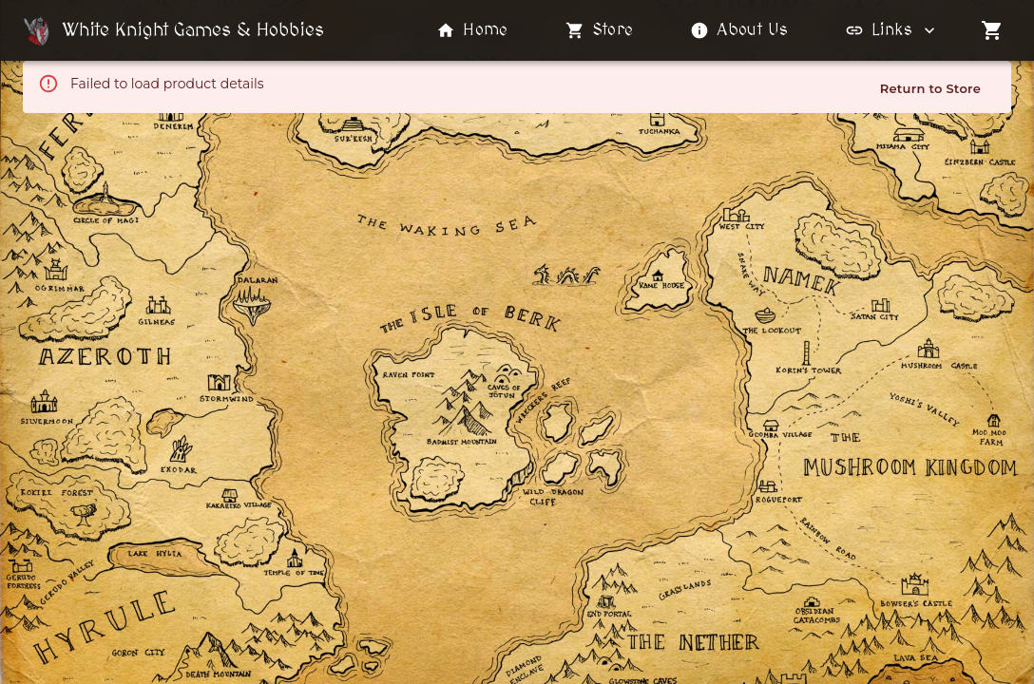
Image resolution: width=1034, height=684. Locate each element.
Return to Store (930, 88)
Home (471, 30)
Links (892, 30)
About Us (739, 30)
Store (599, 30)
